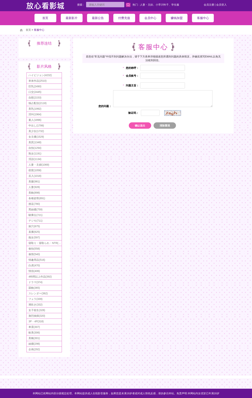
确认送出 (140, 125)
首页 (28, 29)
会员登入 (221, 4)
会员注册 (209, 4)
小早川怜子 (162, 4)
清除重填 (165, 125)
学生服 (175, 4)
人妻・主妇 (146, 4)
